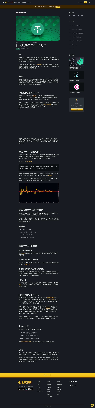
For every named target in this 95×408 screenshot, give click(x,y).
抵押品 (50, 175)
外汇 (20, 284)
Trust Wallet (49, 396)
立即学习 (58, 6)
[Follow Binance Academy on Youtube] (76, 381)
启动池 (48, 391)
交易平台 (49, 384)
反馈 (58, 394)
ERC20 (48, 308)
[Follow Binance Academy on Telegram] (73, 381)
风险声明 (59, 389)
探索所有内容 (47, 375)
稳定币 (34, 95)
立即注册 (76, 109)
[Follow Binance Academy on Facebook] (69, 381)
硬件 (53, 299)
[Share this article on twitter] (70, 15)
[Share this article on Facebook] (74, 15)
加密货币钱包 (50, 297)
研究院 (48, 394)
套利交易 (27, 264)
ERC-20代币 (47, 104)
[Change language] (89, 2)
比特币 (23, 253)
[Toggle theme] (92, 2)
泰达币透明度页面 (26, 341)
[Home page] (9, 2)
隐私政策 (59, 387)
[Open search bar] (78, 2)
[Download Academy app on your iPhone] (21, 389)
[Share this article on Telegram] (78, 15)
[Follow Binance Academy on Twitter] (71, 381)
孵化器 (48, 389)
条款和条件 (59, 384)
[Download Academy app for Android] (29, 389)
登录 (82, 2)
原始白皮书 (29, 161)
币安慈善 (49, 387)
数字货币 (39, 64)
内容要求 (59, 391)
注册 (85, 2)
